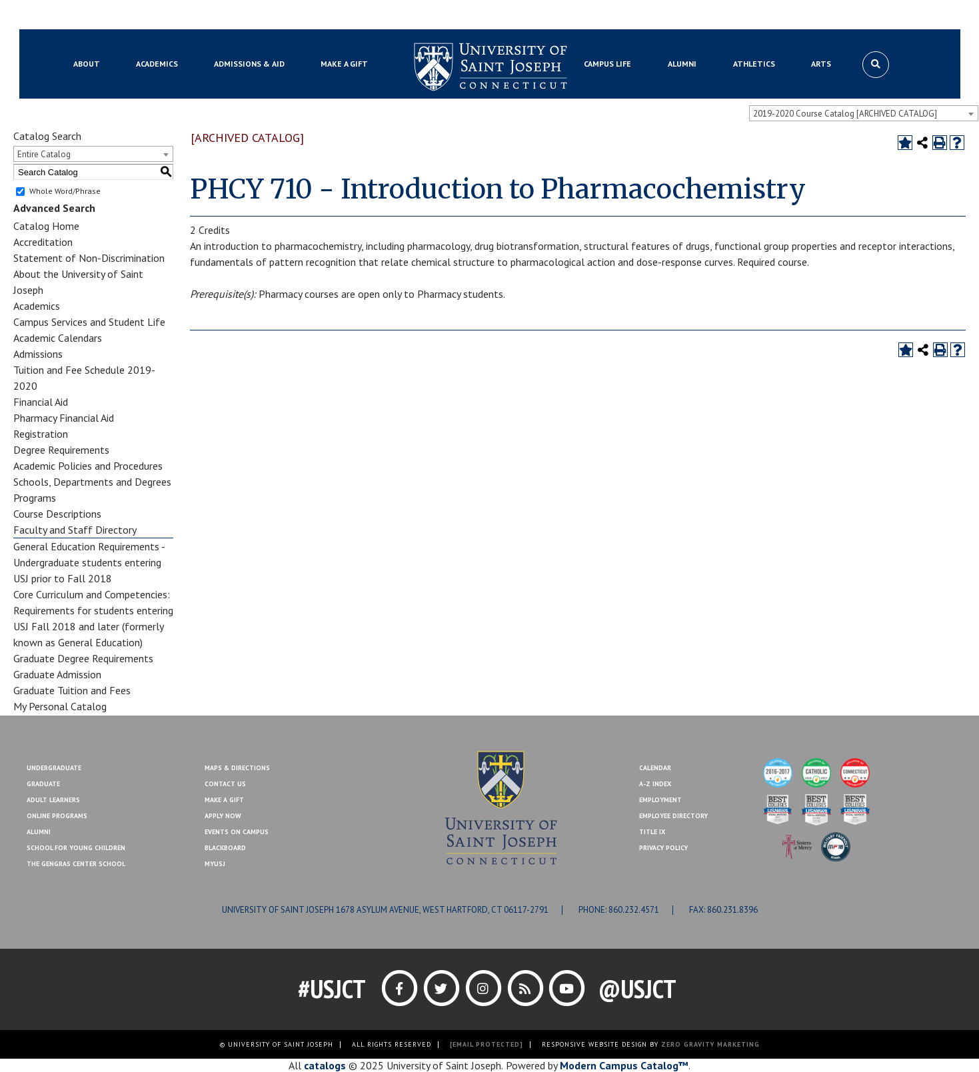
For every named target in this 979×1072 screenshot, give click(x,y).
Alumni (39, 831)
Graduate (43, 784)
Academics (36, 305)
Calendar (655, 768)
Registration (40, 433)
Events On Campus (237, 831)
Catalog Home (46, 226)
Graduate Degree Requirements (83, 658)
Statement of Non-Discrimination (89, 258)
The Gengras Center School (76, 863)
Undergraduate (54, 768)
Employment (660, 800)
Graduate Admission (57, 674)
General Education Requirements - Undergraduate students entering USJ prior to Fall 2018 (89, 562)
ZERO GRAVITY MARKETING (710, 1044)
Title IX (652, 831)
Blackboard (91, 15)
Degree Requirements (61, 449)
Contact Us (833, 15)
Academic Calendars (57, 337)
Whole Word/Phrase (65, 191)
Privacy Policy (663, 847)
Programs (34, 497)
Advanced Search (54, 208)
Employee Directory (673, 815)
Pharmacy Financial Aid (63, 417)
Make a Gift (890, 15)
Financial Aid (40, 401)
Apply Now (223, 815)
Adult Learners (53, 800)
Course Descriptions (57, 513)
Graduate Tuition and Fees (72, 690)
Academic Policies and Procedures (88, 465)
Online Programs (57, 815)
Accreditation (43, 242)
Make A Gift (224, 800)
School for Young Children (76, 847)
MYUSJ (139, 15)
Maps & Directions (237, 768)
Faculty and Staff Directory (75, 529)
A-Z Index (655, 784)
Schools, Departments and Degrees (92, 481)
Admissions (38, 353)
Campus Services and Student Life (89, 321)
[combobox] (863, 113)
